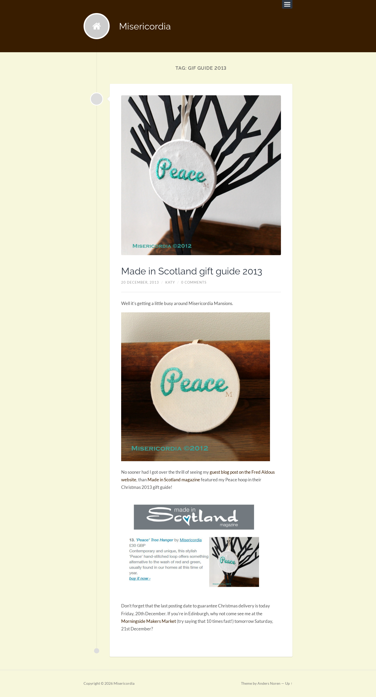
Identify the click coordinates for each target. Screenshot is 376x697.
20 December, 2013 (140, 282)
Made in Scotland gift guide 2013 (191, 271)
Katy (170, 282)
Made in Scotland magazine (174, 479)
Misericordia (145, 26)
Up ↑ (288, 683)
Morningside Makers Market (148, 621)
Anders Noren (268, 683)
